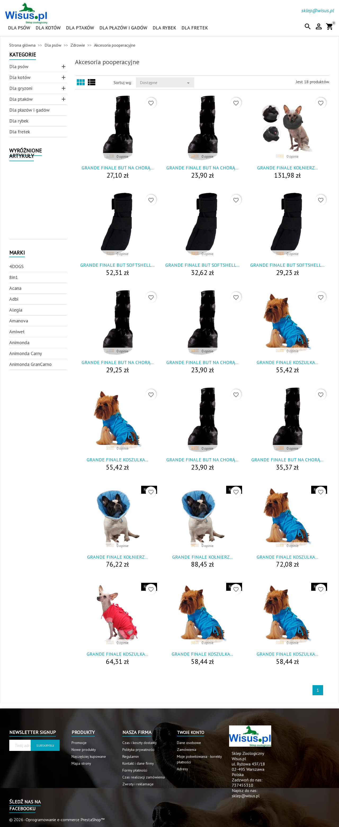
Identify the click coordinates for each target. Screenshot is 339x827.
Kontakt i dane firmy (138, 763)
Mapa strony (81, 763)
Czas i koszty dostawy (139, 742)
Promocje (79, 742)
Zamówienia (186, 749)
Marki (17, 253)
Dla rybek (164, 28)
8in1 (13, 277)
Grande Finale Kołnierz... (287, 168)
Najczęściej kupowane (89, 756)
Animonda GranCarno (30, 364)
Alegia (15, 310)
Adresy (182, 769)
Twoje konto (190, 732)
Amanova (18, 321)
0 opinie (122, 156)
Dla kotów (48, 28)
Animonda (19, 342)
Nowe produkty (84, 749)
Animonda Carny (25, 353)
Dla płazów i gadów (123, 28)
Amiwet (17, 332)
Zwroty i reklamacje (138, 784)
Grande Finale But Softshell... (117, 265)
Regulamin (130, 756)
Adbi (13, 299)
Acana (15, 288)
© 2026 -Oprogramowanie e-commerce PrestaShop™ (57, 819)
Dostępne (165, 83)
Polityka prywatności (138, 749)
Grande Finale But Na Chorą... (117, 168)
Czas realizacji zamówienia (143, 777)
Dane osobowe (189, 742)
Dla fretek (194, 28)
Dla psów (19, 28)
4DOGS (16, 266)
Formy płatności (134, 770)
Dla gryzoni (20, 88)
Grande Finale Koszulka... (287, 362)
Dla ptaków (80, 28)
